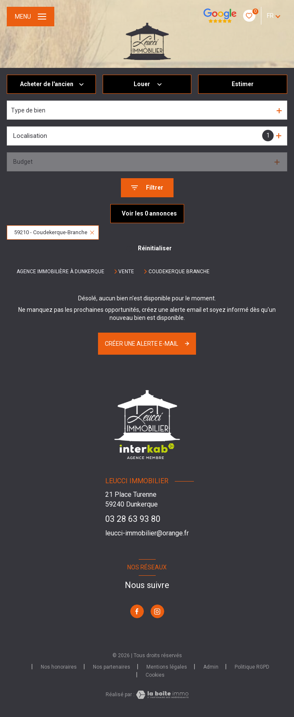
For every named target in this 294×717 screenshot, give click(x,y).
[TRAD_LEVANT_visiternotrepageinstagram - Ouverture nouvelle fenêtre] (157, 611)
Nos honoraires (59, 667)
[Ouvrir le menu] (30, 16)
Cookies (155, 675)
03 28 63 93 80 (132, 519)
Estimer (243, 84)
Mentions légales (166, 667)
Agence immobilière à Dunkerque (60, 271)
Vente (126, 271)
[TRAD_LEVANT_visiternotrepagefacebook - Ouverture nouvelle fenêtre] (137, 611)
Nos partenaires (111, 667)
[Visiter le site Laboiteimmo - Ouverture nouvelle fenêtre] (161, 694)
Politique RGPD (252, 667)
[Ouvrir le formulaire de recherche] (147, 187)
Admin (210, 667)
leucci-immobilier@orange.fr (147, 533)
